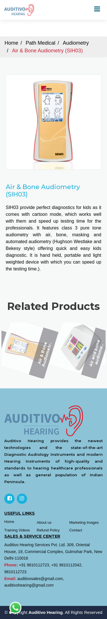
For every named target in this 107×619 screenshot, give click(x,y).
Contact (75, 530)
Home (11, 43)
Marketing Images (84, 522)
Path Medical (40, 43)
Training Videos (17, 530)
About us (44, 522)
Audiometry (76, 43)
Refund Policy (48, 530)
